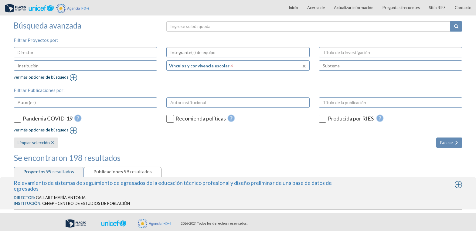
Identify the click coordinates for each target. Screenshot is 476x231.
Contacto (463, 7)
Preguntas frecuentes (401, 7)
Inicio (293, 7)
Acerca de (316, 7)
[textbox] (41, 52)
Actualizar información (353, 7)
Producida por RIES (351, 118)
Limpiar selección (36, 142)
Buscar (449, 142)
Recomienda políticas (200, 118)
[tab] (48, 171)
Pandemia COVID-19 (48, 118)
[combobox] (85, 52)
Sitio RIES (437, 7)
